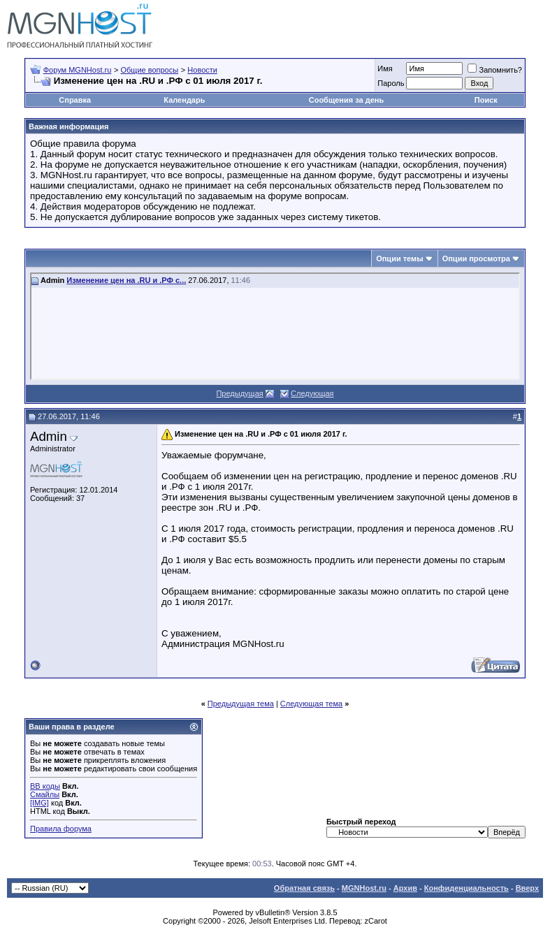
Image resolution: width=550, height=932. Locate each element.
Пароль (390, 83)
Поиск (486, 100)
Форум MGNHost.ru (77, 70)
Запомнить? (495, 70)
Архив (405, 888)
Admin (48, 436)
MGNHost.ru (364, 888)
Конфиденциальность (466, 888)
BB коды (45, 786)
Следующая (312, 393)
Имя (384, 68)
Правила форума (61, 828)
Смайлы (44, 794)
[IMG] (39, 803)
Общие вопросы (149, 70)
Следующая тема (311, 703)
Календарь (184, 100)
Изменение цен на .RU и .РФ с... (126, 280)
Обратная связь (304, 888)
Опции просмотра (476, 258)
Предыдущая (239, 393)
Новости (202, 70)
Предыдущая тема (241, 703)
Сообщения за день (346, 100)
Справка (75, 100)
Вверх (527, 888)
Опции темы (399, 258)
